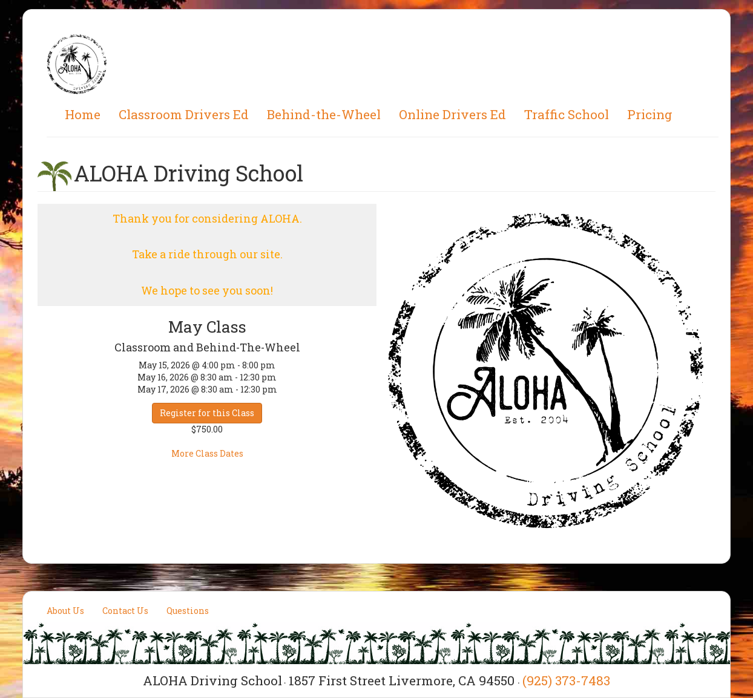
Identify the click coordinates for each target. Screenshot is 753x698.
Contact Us (125, 610)
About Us (65, 610)
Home (82, 114)
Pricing (649, 114)
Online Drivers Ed (452, 114)
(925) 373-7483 (566, 680)
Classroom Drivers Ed (184, 114)
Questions (187, 610)
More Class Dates (207, 453)
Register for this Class (207, 413)
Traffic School (566, 114)
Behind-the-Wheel (324, 114)
